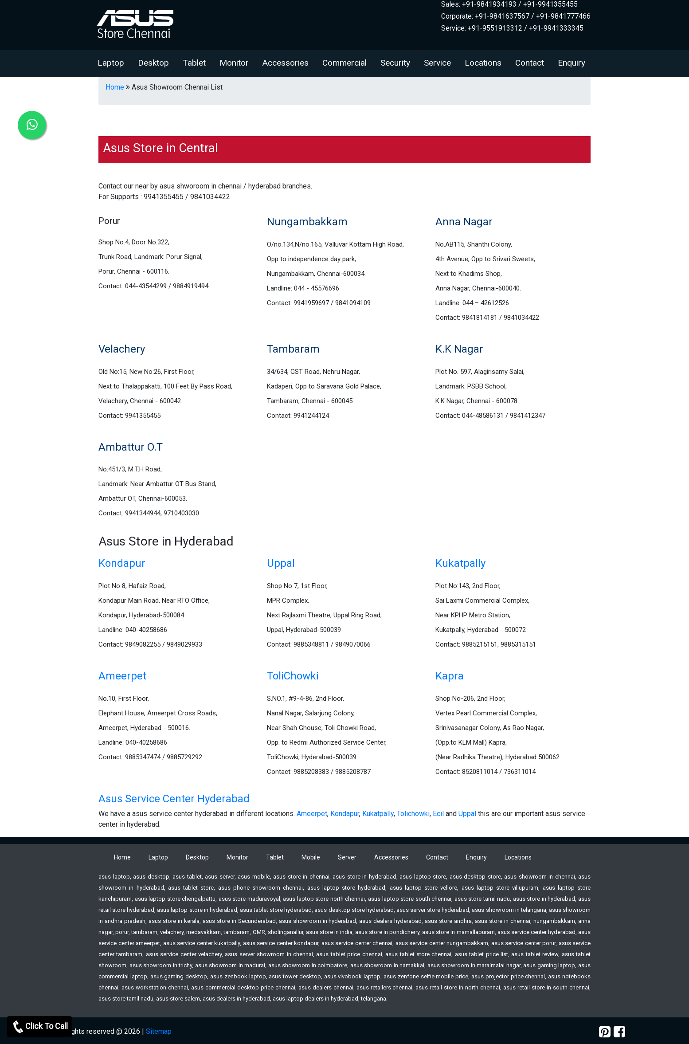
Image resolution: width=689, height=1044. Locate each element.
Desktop (153, 63)
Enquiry (571, 63)
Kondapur (121, 563)
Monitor (234, 63)
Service (437, 63)
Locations (483, 63)
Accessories (285, 63)
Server (347, 857)
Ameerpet (122, 676)
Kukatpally (460, 563)
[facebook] (619, 1032)
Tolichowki (413, 813)
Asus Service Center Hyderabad (174, 799)
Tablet (194, 63)
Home (115, 87)
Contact (529, 63)
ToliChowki (293, 676)
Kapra (449, 676)
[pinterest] (605, 1032)
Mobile (310, 857)
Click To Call (39, 1027)
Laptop (111, 63)
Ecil (438, 813)
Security (395, 63)
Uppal (281, 563)
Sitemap (159, 1031)
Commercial (344, 63)
